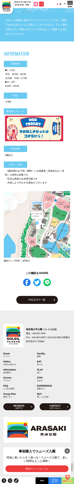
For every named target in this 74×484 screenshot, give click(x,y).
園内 (17, 260)
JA (58, 3)
